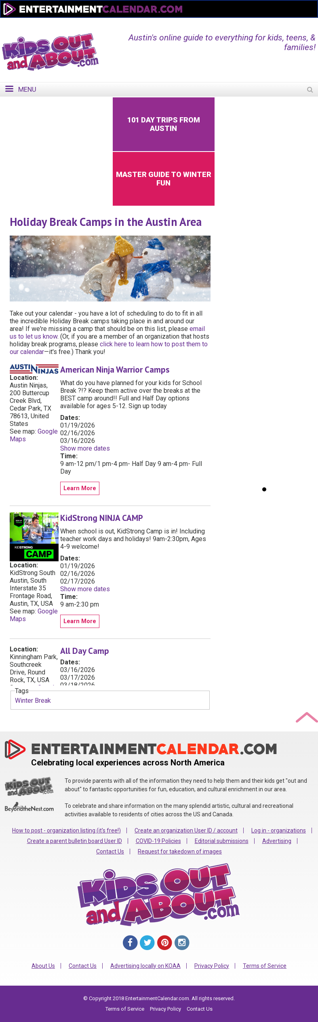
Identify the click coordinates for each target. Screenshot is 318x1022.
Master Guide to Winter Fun (163, 178)
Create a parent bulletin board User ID (74, 841)
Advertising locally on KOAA (145, 966)
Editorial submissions (222, 841)
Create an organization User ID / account (186, 830)
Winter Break (33, 700)
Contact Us (110, 851)
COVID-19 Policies (158, 841)
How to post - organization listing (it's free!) (66, 830)
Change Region (217, 23)
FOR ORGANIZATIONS (277, 23)
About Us (43, 966)
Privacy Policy (211, 966)
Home (177, 23)
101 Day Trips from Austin (163, 124)
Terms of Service (264, 966)
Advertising (276, 841)
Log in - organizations (278, 830)
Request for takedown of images (180, 851)
